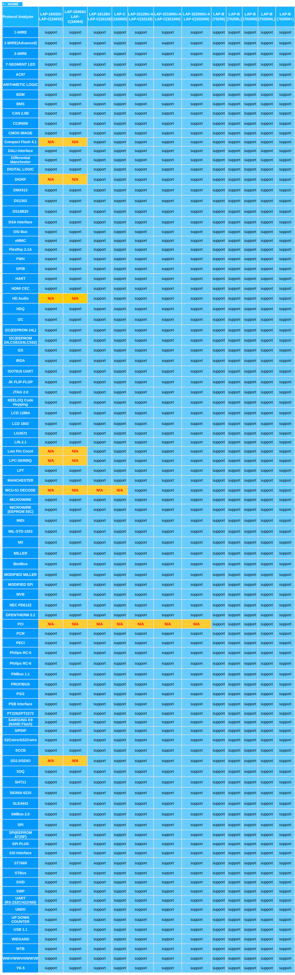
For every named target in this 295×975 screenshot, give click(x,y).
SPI (20, 825)
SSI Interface (20, 853)
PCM (20, 633)
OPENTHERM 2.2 (20, 615)
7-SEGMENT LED (20, 64)
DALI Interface (20, 151)
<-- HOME (10, 4)
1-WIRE (20, 32)
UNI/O (20, 909)
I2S (20, 350)
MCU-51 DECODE (20, 490)
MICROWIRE (20, 500)
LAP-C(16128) (99, 19)
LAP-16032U (51, 14)
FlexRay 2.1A (20, 249)
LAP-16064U (75, 12)
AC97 (20, 74)
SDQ (20, 771)
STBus (20, 873)
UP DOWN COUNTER (20, 919)
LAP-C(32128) (141, 19)
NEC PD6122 (20, 605)
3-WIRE (20, 54)
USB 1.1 (20, 929)
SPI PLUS (20, 844)
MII (20, 542)
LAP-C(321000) (168, 19)
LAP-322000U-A (196, 14)
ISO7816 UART (20, 371)
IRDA (20, 360)
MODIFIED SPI (20, 584)
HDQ (20, 309)
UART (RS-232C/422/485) (20, 900)
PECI (20, 643)
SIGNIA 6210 (20, 793)
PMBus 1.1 (20, 674)
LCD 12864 (20, 413)
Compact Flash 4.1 (20, 142)
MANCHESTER (20, 480)
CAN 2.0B (20, 113)
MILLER (20, 553)
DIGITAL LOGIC (20, 169)
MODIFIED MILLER (20, 575)
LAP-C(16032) (51, 19)
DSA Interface (20, 222)
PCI (20, 624)
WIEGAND (20, 939)
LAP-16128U (99, 14)
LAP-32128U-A (140, 14)
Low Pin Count (20, 451)
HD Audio (20, 298)
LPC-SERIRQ (20, 460)
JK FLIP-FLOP (20, 382)
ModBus (20, 564)
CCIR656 (20, 123)
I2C (20, 319)
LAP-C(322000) (196, 19)
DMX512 (20, 190)
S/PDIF (20, 730)
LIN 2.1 (21, 442)
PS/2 (20, 694)
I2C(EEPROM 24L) (20, 330)
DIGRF (20, 179)
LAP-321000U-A (167, 14)
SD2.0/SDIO (20, 761)
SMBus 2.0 (20, 814)
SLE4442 (20, 803)
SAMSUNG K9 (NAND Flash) (20, 722)
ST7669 (20, 863)
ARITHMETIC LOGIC (20, 85)
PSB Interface (20, 704)
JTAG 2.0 (20, 392)
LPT (20, 470)
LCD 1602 (20, 424)
